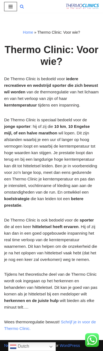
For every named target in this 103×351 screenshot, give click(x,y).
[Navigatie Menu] (10, 6)
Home (28, 32)
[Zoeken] (22, 6)
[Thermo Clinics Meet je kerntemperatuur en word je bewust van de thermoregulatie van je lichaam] (82, 6)
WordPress (70, 345)
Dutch (19, 346)
